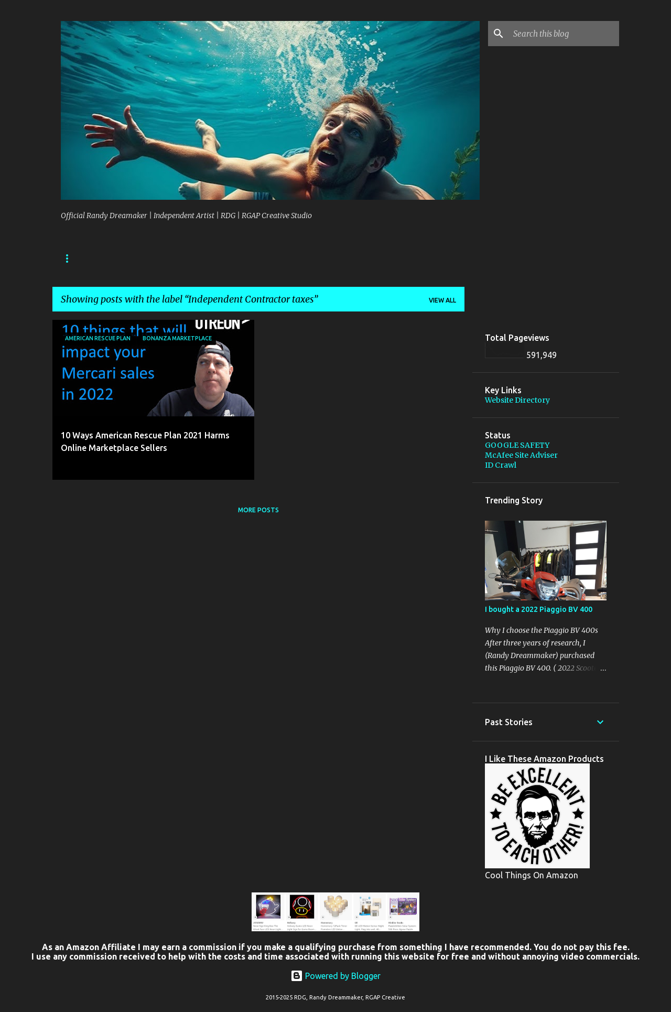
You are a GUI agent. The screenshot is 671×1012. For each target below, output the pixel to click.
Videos (262, 258)
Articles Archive (195, 258)
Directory (123, 258)
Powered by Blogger (335, 976)
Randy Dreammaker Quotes (347, 258)
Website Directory (517, 400)
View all (442, 300)
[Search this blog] (564, 33)
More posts (258, 510)
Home (71, 258)
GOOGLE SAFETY (517, 445)
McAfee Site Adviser (521, 455)
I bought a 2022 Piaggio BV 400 (538, 609)
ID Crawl (500, 465)
